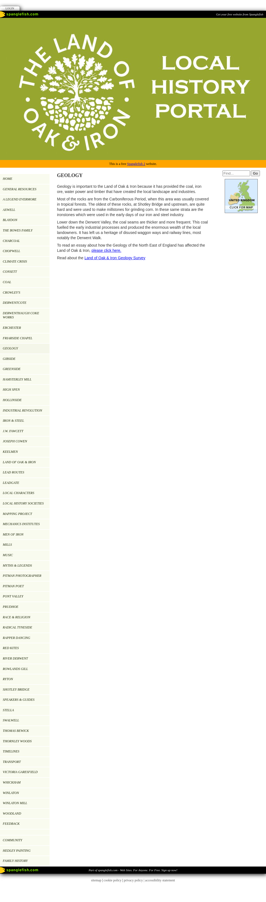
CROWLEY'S (11, 292)
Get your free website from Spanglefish (239, 14)
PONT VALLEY (13, 596)
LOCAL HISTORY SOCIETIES (23, 503)
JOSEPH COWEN (15, 441)
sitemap (96, 880)
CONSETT (10, 272)
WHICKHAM (12, 782)
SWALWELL (11, 720)
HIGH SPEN (11, 389)
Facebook (133, 5)
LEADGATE (11, 483)
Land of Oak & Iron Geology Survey (115, 258)
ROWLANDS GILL (15, 669)
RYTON (8, 679)
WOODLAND (12, 813)
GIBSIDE (9, 359)
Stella (8, 710)
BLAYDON (10, 220)
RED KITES (11, 648)
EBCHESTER (12, 328)
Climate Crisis (15, 261)
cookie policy (112, 880)
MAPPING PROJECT (17, 514)
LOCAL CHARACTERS (18, 493)
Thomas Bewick (16, 731)
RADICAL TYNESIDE (17, 627)
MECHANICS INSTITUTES (21, 524)
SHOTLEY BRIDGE (16, 689)
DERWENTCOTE (14, 303)
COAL (7, 282)
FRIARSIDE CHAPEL (17, 338)
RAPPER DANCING (16, 638)
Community (12, 840)
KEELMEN (10, 452)
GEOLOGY (10, 348)
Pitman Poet (13, 586)
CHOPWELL (11, 251)
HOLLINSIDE (12, 400)
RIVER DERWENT (15, 658)
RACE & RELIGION (16, 617)
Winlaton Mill (15, 803)
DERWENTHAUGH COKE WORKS (21, 315)
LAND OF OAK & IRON (19, 462)
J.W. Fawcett (13, 431)
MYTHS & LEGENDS (17, 565)
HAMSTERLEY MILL (17, 379)
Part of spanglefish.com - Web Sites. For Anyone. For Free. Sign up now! (133, 870)
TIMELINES (11, 751)
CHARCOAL (11, 241)
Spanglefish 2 (136, 164)
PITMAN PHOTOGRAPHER (22, 576)
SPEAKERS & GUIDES (18, 700)
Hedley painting (17, 851)
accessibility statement (160, 880)
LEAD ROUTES (13, 472)
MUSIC (8, 555)
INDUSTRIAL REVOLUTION (22, 410)
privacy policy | (134, 880)
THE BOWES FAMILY (17, 230)
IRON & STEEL (13, 421)
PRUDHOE (10, 607)
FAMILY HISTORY (15, 861)
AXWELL (9, 210)
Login (10, 8)
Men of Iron (13, 534)
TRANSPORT (12, 762)
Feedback (11, 824)
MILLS (7, 545)
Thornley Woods (17, 741)
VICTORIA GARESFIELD (20, 772)
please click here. (106, 250)
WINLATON (11, 793)
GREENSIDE (12, 369)
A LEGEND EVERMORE (19, 199)
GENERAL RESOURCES (19, 189)
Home (7, 179)
